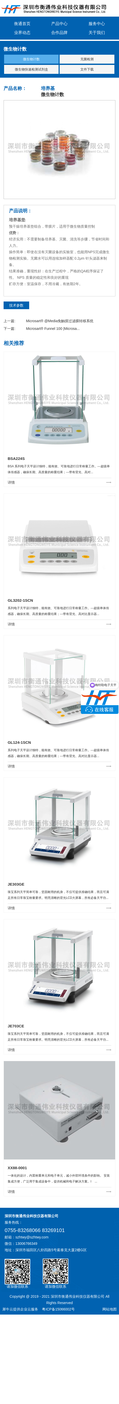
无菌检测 (87, 59)
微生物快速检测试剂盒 (31, 69)
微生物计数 (31, 59)
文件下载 (87, 69)
